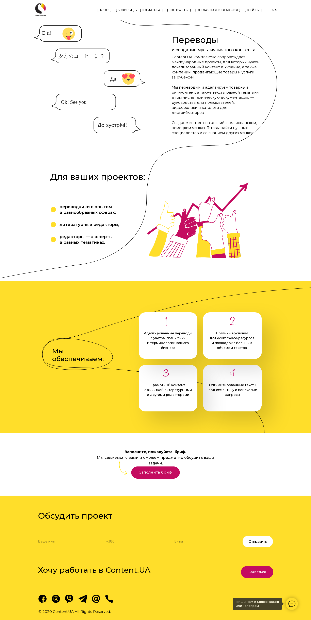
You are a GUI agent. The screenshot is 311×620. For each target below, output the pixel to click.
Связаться (257, 572)
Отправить (258, 542)
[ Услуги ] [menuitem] (125, 10)
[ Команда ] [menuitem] (151, 10)
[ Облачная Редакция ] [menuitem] (218, 10)
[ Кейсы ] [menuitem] (253, 10)
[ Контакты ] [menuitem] (179, 10)
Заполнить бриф (155, 472)
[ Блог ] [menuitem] (104, 10)
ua (274, 10)
